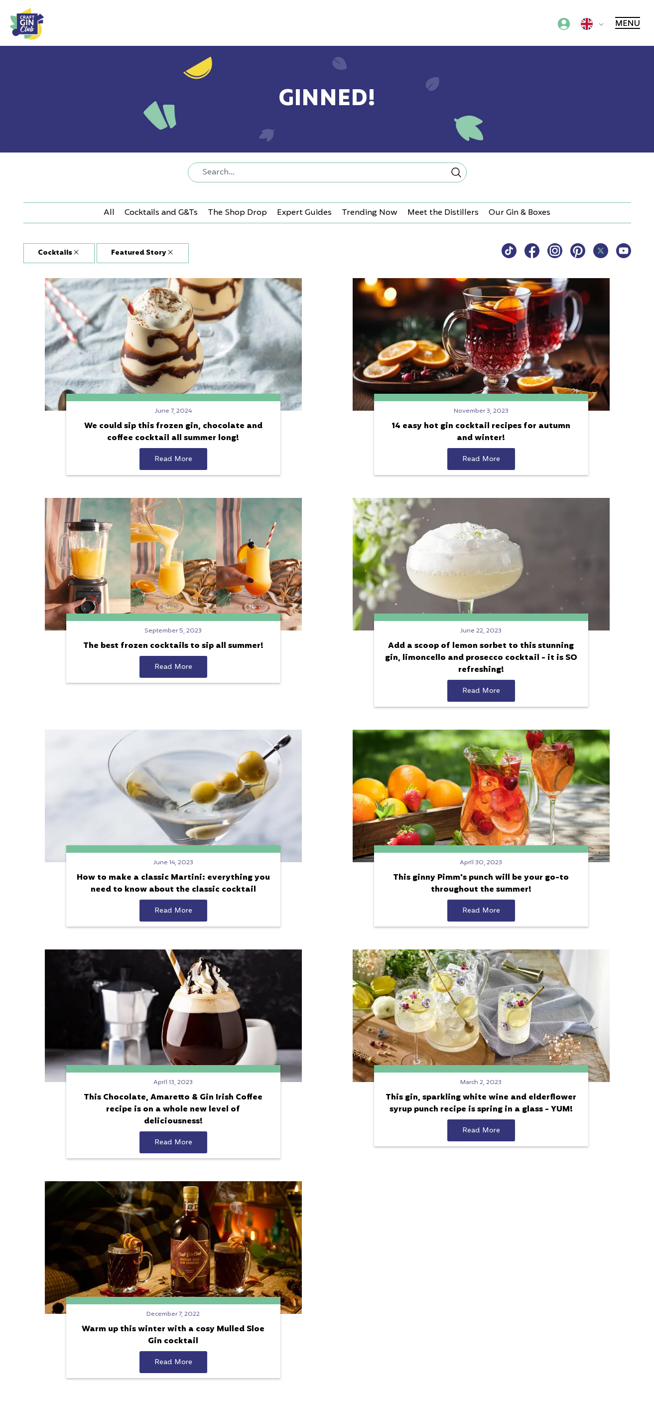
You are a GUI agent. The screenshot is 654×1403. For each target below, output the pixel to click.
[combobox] (327, 172)
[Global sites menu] (594, 23)
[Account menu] (563, 23)
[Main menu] (628, 23)
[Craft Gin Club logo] (27, 24)
